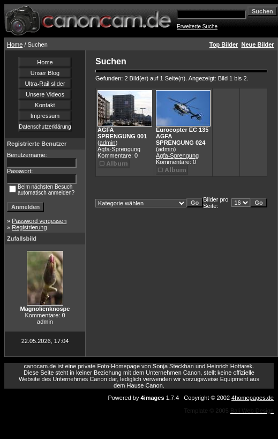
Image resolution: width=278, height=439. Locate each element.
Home (14, 44)
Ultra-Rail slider (45, 83)
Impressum (45, 116)
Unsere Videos (45, 94)
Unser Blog (45, 73)
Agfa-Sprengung (118, 149)
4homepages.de (252, 398)
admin (108, 142)
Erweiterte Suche (197, 26)
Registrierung (29, 227)
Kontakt (45, 105)
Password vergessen (39, 221)
